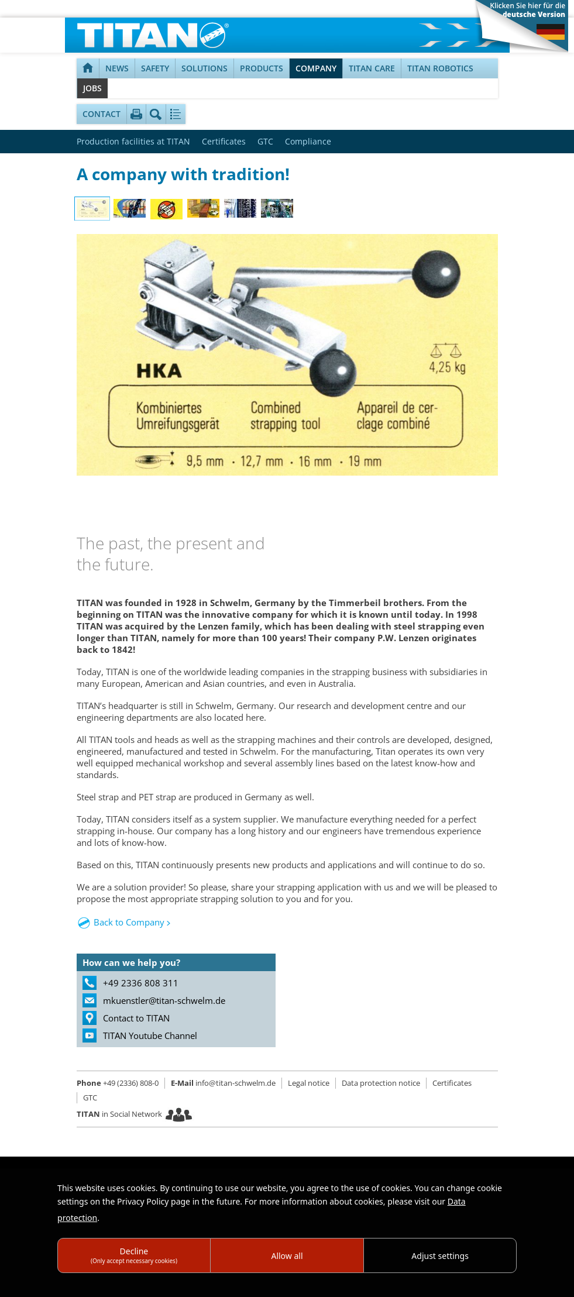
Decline (134, 1255)
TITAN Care (372, 68)
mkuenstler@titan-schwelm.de (164, 1000)
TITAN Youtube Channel (150, 1035)
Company (315, 68)
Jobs (92, 88)
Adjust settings (440, 1255)
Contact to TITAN (136, 1018)
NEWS (117, 68)
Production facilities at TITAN (133, 141)
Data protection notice (381, 1083)
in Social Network (119, 1114)
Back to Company (129, 922)
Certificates (224, 141)
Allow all (287, 1255)
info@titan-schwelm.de (223, 1083)
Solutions (204, 68)
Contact (102, 113)
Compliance (308, 141)
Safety (155, 68)
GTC (265, 141)
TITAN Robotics (440, 68)
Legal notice (308, 1083)
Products (261, 68)
